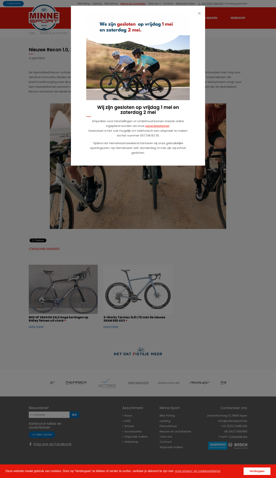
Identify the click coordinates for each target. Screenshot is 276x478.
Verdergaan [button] (257, 471)
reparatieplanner (157, 126)
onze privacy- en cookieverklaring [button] (197, 471)
